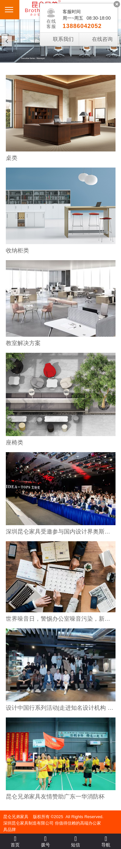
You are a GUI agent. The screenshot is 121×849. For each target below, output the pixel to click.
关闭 (117, 4)
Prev (7, 41)
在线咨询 (102, 39)
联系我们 (63, 39)
